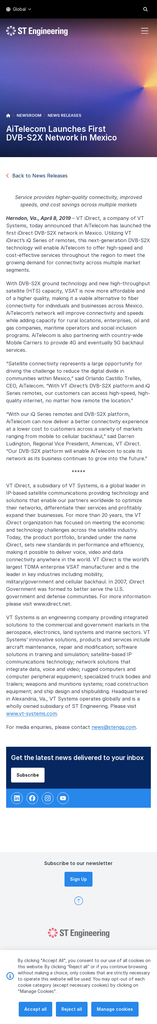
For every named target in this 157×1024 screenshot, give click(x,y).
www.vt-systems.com (33, 715)
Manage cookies (115, 1009)
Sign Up (78, 879)
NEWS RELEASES (64, 115)
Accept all (35, 1009)
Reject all (71, 1009)
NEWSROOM (29, 115)
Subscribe (29, 776)
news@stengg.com (115, 729)
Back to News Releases (37, 176)
